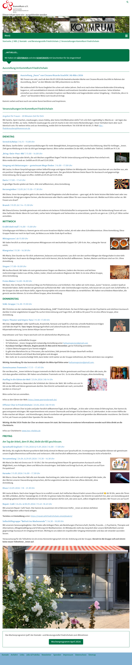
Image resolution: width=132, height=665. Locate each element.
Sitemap (92, 655)
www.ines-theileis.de (31, 431)
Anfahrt (14, 655)
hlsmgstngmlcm (81, 362)
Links (22, 655)
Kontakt (5, 655)
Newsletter (46, 655)
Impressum (68, 655)
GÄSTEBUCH (22, 58)
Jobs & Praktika (33, 655)
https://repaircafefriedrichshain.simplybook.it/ (51, 516)
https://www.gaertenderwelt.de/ (42, 400)
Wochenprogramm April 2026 (66, 641)
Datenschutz (80, 655)
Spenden (57, 655)
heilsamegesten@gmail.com (75, 343)
